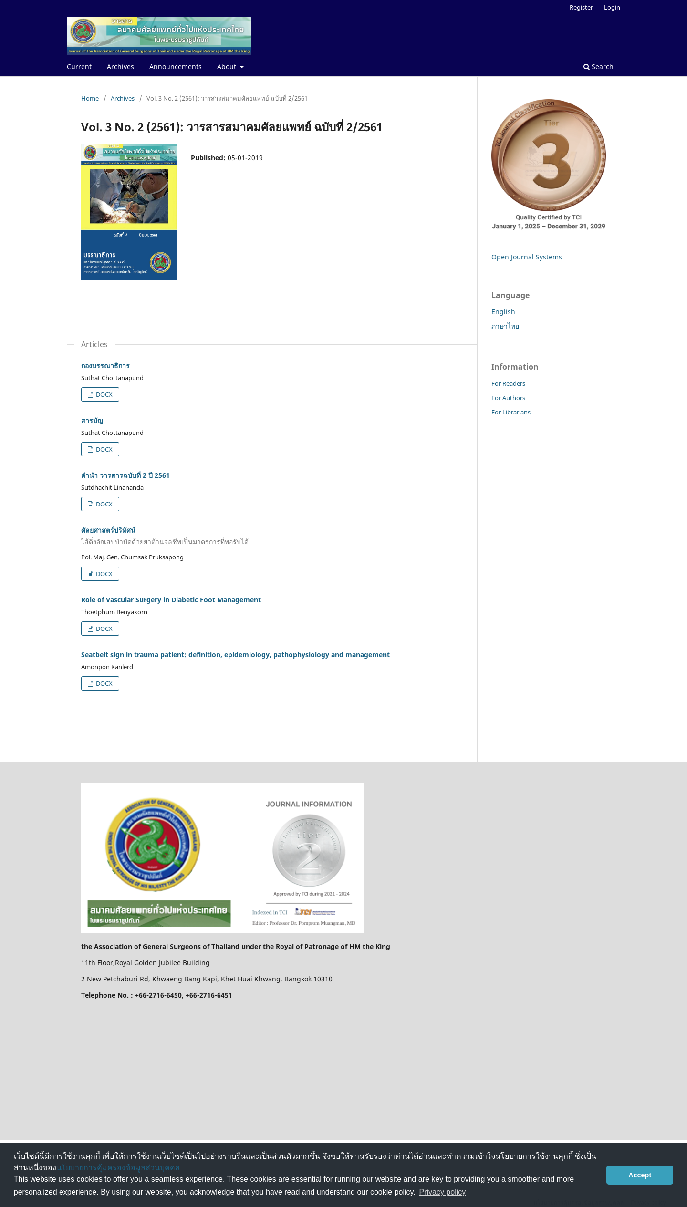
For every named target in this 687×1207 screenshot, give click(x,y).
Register (581, 7)
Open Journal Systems (526, 256)
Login (612, 7)
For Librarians (511, 412)
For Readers (508, 383)
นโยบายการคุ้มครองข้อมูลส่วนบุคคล (118, 1168)
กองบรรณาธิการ (105, 365)
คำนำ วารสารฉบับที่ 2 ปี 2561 (125, 475)
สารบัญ (92, 420)
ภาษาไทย (505, 325)
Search (598, 66)
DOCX (103, 394)
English (503, 311)
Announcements (175, 66)
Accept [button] (639, 1175)
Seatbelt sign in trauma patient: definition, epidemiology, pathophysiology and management (235, 654)
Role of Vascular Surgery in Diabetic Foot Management (171, 599)
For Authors (508, 397)
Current (79, 66)
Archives (120, 66)
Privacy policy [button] (442, 1192)
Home (90, 98)
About (227, 66)
